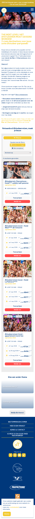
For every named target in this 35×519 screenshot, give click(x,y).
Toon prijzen (17, 198)
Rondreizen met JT (10, 387)
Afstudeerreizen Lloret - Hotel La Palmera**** (16, 282)
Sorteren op (9, 153)
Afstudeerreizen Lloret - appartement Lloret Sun (14, 336)
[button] (25, 177)
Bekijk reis (17, 201)
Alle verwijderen (17, 148)
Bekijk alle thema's (17, 413)
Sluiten (6, 514)
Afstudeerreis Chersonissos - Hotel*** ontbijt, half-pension (16, 183)
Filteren (17, 138)
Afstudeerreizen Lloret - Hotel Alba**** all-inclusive (16, 228)
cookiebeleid (14, 507)
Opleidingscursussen (11, 402)
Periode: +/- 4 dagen (17, 145)
